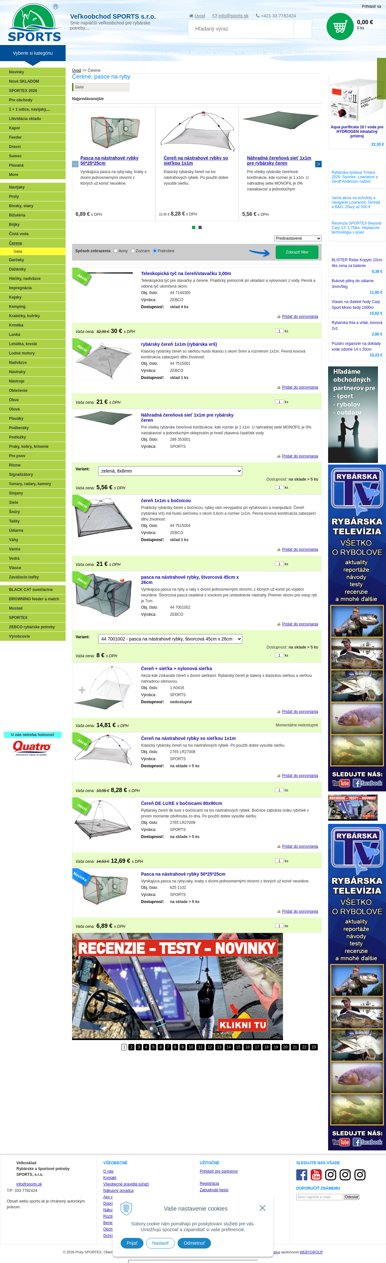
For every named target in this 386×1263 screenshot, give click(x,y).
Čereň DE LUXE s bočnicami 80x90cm (181, 803)
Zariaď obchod (109, 53)
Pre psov (17, 456)
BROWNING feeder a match (34, 599)
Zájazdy (323, 53)
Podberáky (19, 428)
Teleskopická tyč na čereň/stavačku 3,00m (186, 273)
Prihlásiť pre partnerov (219, 1171)
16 (247, 1047)
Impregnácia (20, 288)
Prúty (14, 196)
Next (318, 164)
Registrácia (209, 1183)
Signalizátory (21, 474)
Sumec (15, 156)
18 (266, 1047)
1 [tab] (193, 227)
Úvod (200, 15)
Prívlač (17, 658)
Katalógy (134, 53)
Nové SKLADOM (24, 81)
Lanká (14, 334)
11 (200, 1047)
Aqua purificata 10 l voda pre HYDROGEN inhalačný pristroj (357, 131)
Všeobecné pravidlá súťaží (126, 1184)
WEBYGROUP (311, 1252)
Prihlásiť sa (371, 6)
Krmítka (16, 325)
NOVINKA (155, 53)
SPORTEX (18, 617)
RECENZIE (202, 53)
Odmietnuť (194, 1243)
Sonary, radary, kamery (30, 484)
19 (276, 1047)
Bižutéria (17, 215)
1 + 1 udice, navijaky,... (29, 109)
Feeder (15, 137)
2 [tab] (200, 227)
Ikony (123, 251)
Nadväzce (18, 362)
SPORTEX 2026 (23, 90)
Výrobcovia (19, 636)
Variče (14, 549)
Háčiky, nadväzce (25, 278)
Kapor (14, 128)
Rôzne (15, 465)
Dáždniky (17, 269)
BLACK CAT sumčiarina (31, 589)
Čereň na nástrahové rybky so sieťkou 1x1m (188, 738)
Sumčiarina (21, 686)
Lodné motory (22, 353)
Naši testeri (21, 705)
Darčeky (16, 260)
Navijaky (17, 187)
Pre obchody (20, 100)
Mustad (16, 608)
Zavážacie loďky (24, 577)
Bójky (14, 224)
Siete (79, 87)
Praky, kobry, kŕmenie (29, 446)
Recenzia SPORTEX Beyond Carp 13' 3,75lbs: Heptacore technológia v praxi (356, 228)
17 (257, 1047)
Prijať (132, 1243)
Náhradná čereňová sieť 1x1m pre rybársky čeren (279, 160)
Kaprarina (20, 677)
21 (295, 1047)
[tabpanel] (113, 164)
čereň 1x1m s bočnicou (166, 500)
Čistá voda (19, 234)
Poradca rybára (297, 53)
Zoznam (143, 251)
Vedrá (14, 558)
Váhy (13, 540)
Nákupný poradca (118, 1190)
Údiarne (16, 530)
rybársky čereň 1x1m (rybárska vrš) (179, 344)
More (13, 174)
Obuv (14, 400)
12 (210, 1047)
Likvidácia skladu (25, 118)
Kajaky (15, 297)
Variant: (83, 469)
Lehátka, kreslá (23, 344)
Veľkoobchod (80, 53)
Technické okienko (262, 53)
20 (285, 1047)
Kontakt (109, 1177)
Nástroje (16, 381)
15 (238, 1047)
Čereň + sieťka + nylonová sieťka (176, 668)
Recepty (18, 714)
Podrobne (166, 251)
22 (304, 1047)
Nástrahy (17, 372)
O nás (108, 1171)
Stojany (16, 493)
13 (219, 1047)
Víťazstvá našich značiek (33, 695)
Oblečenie (18, 390)
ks (286, 331)
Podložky (17, 437)
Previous (75, 164)
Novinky (16, 72)
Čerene (15, 243)
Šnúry (14, 512)
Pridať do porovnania (300, 316)
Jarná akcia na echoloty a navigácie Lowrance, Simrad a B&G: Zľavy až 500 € (356, 202)
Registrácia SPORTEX (31, 723)
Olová (14, 409)
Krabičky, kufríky (24, 316)
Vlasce (15, 568)
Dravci (15, 146)
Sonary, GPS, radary (29, 649)
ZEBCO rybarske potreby (32, 627)
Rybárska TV (229, 53)
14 (228, 1047)
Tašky (14, 521)
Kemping (17, 306)
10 (191, 1047)
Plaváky (16, 418)
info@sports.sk (233, 15)
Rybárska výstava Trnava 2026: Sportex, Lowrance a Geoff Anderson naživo (355, 177)
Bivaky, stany (21, 206)
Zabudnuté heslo (214, 1190)
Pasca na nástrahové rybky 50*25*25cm (183, 874)
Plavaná (16, 165)
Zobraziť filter (297, 252)
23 (314, 1047)
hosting (274, 1252)
